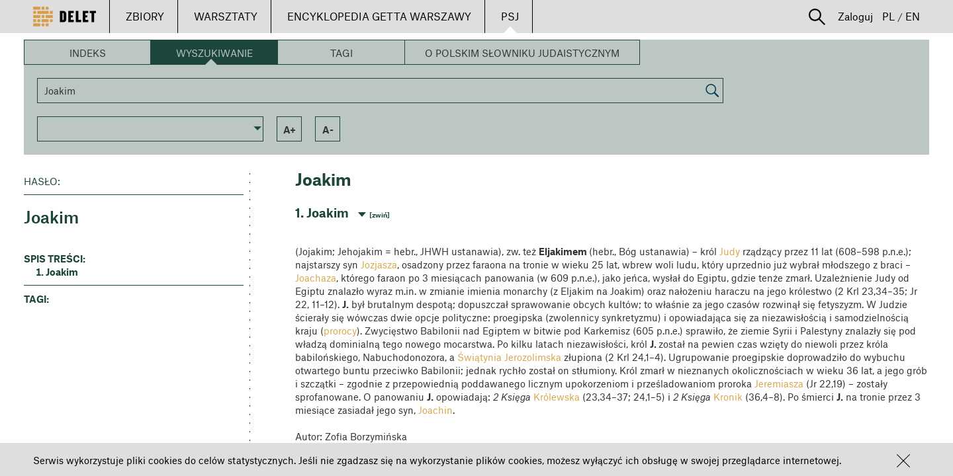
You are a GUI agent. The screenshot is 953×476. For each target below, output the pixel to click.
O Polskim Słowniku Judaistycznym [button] (522, 53)
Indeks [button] (87, 53)
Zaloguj (855, 16)
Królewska (555, 397)
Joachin (435, 410)
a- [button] (328, 130)
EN (912, 16)
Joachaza (315, 278)
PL (888, 16)
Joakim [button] (62, 272)
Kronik (728, 397)
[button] (903, 460)
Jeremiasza (778, 383)
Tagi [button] (341, 53)
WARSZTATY (225, 16)
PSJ (510, 16)
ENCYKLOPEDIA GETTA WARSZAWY (379, 16)
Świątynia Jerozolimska (509, 357)
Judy (729, 251)
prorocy (340, 331)
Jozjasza (379, 264)
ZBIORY (145, 16)
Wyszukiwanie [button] (214, 53)
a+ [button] (289, 130)
